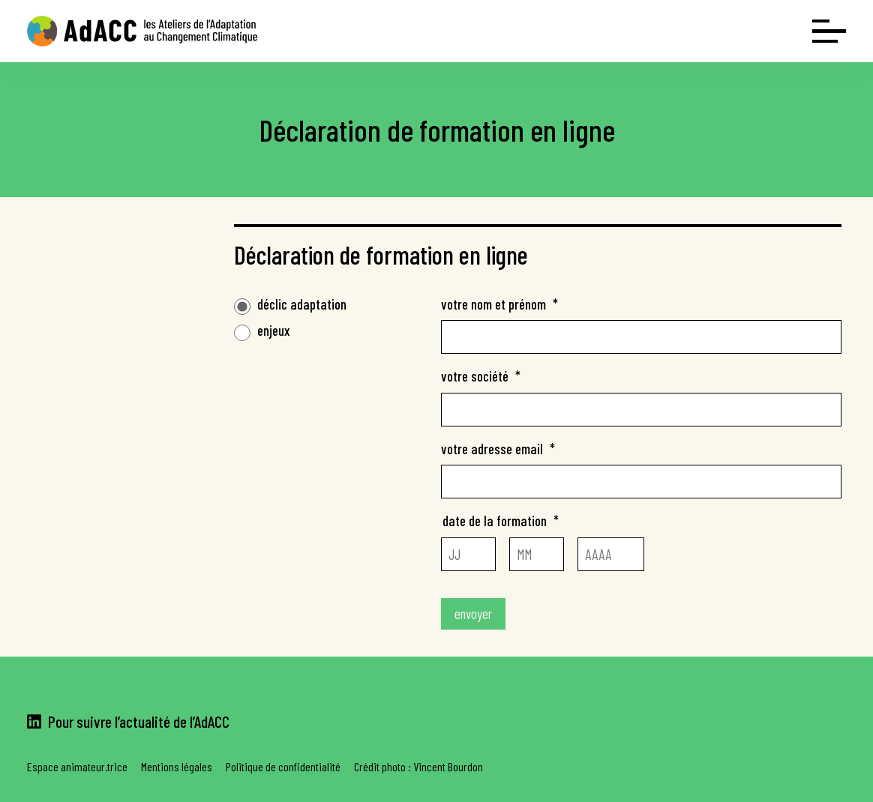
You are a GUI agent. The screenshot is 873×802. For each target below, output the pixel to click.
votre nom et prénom (499, 304)
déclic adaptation (301, 304)
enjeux (273, 330)
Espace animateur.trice (77, 766)
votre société (480, 376)
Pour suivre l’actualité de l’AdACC (128, 721)
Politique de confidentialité (283, 766)
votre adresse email (498, 448)
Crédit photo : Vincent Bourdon (418, 766)
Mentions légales (176, 766)
